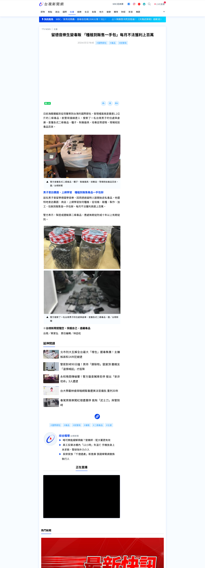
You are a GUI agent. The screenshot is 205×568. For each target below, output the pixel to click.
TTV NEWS (46, 25)
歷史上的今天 (72, 544)
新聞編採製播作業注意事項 (106, 533)
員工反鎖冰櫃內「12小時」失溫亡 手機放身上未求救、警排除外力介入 (93, 443)
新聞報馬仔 (71, 540)
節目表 (42, 540)
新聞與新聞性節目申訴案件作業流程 (110, 536)
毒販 (87, 421)
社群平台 (43, 544)
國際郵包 (102, 39)
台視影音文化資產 (47, 533)
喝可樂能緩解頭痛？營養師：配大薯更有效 (92, 436)
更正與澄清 (71, 533)
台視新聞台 (129, 499)
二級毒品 (98, 421)
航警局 (123, 39)
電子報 (97, 540)
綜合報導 (69, 432)
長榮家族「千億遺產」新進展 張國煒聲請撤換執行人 (93, 452)
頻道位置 (43, 536)
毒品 (113, 39)
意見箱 (69, 536)
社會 (56, 25)
